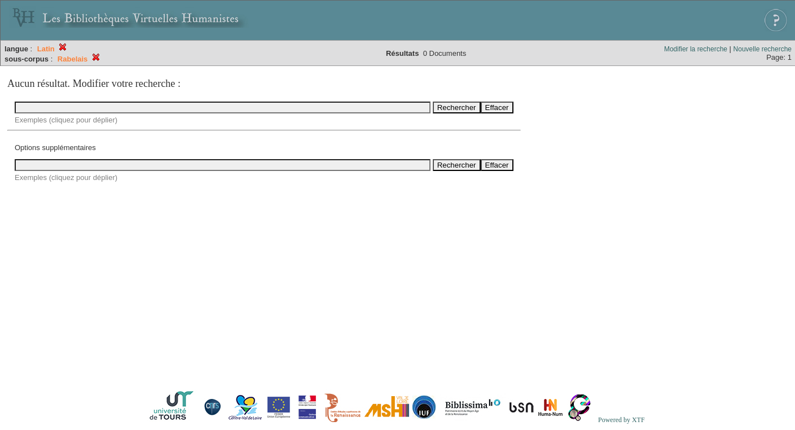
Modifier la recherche (695, 49)
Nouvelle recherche (762, 49)
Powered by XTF (621, 420)
